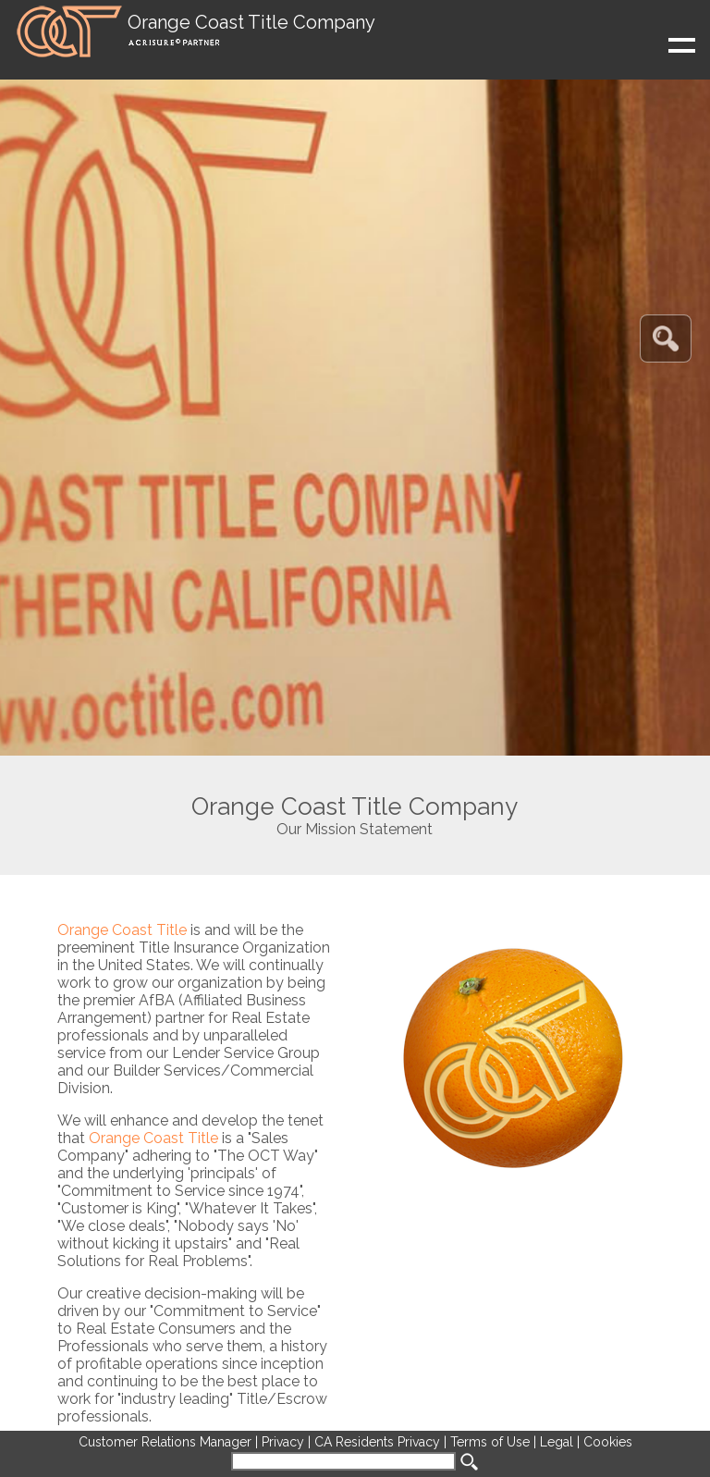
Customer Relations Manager (165, 1441)
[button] (194, 31)
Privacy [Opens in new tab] (283, 1441)
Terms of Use (490, 1441)
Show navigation (571, 54)
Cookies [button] (607, 1441)
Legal (556, 1441)
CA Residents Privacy (377, 1441)
